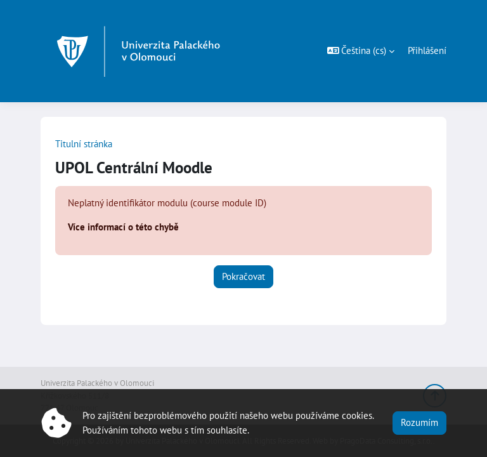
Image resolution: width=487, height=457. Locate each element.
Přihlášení (427, 50)
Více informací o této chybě (123, 227)
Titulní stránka (83, 144)
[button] (361, 51)
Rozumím (419, 422)
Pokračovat (243, 276)
